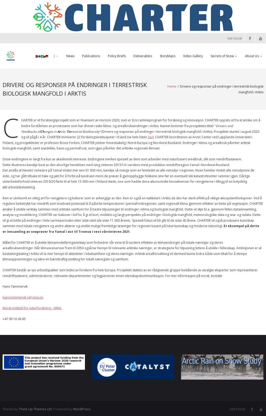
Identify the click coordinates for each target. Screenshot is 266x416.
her (150, 136)
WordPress (82, 407)
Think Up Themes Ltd (35, 407)
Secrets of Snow (222, 56)
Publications (91, 56)
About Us (252, 56)
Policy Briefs (117, 56)
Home (146, 88)
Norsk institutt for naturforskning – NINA (32, 307)
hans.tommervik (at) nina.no (23, 296)
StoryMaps (167, 56)
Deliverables (143, 56)
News (70, 56)
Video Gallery (193, 56)
